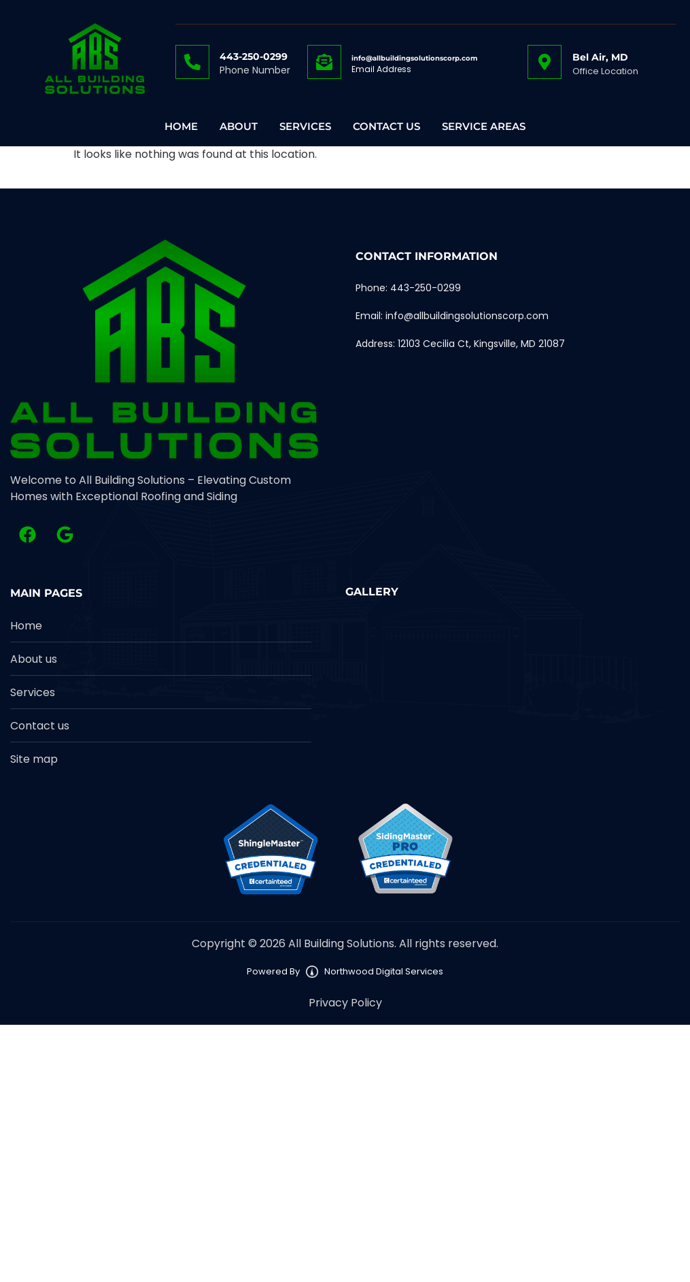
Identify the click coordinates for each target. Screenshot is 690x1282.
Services (305, 127)
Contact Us (386, 127)
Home (181, 127)
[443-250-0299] (192, 62)
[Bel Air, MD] (545, 62)
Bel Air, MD (600, 57)
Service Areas (483, 127)
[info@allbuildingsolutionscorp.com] (324, 62)
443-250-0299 (254, 56)
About (239, 127)
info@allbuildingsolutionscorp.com (414, 58)
